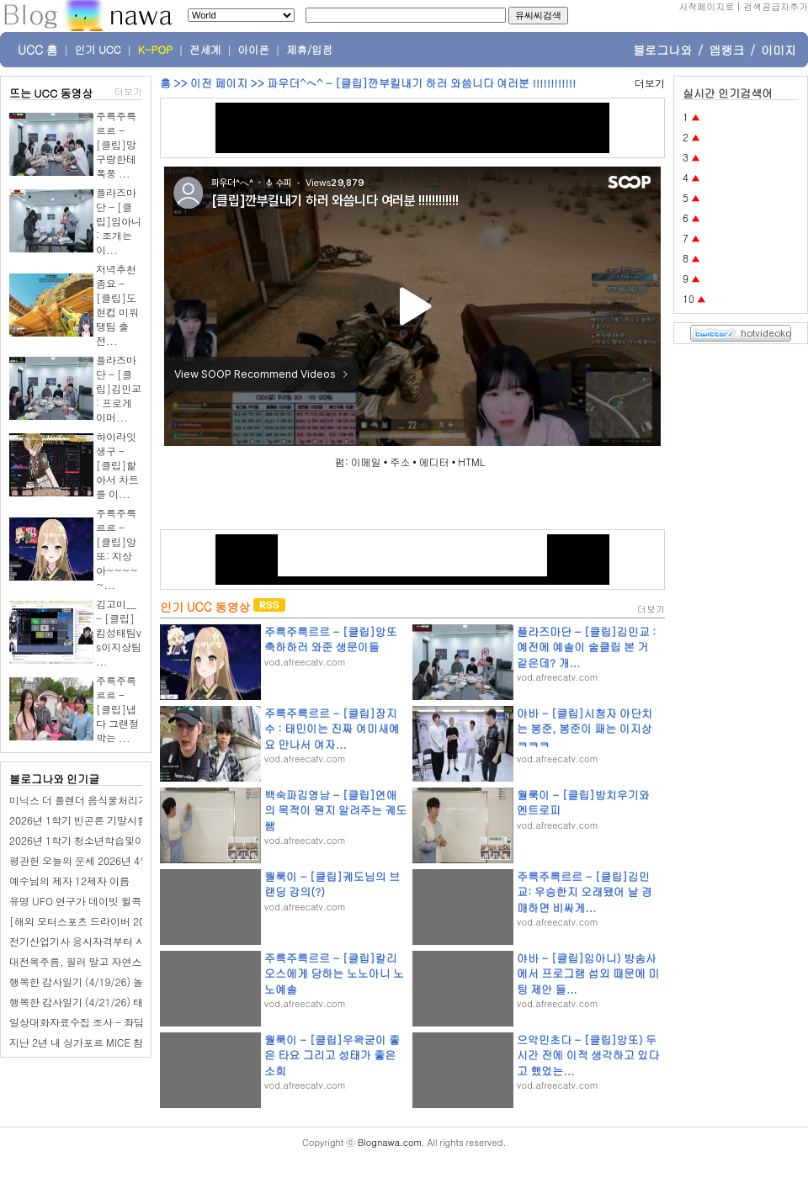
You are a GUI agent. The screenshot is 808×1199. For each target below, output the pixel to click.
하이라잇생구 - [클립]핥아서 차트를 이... (117, 465)
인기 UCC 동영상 (205, 606)
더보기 (128, 91)
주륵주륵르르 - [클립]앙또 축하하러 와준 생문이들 (330, 639)
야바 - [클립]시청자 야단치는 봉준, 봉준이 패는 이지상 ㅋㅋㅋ (584, 728)
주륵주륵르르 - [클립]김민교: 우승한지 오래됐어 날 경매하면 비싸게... (584, 891)
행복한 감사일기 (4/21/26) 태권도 (86, 1002)
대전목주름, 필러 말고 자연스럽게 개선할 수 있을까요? (133, 961)
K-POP (155, 49)
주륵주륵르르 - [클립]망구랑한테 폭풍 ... (116, 144)
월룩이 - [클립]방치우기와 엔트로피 (583, 802)
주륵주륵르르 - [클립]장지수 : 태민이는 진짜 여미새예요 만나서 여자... (332, 728)
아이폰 (254, 49)
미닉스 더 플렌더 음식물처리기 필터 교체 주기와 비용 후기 (140, 800)
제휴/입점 (309, 49)
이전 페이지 (218, 83)
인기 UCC (98, 49)
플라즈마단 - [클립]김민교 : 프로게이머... (118, 388)
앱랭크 (726, 49)
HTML (471, 461)
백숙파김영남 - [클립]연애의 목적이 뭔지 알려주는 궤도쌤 (335, 810)
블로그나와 (662, 49)
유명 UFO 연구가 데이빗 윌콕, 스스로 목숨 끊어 (116, 901)
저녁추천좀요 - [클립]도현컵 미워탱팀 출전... (117, 304)
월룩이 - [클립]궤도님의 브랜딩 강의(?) (332, 883)
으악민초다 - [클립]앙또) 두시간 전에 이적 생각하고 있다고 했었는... (588, 1055)
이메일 (366, 461)
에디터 (434, 461)
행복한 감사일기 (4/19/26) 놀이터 (86, 981)
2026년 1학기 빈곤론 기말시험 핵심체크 (99, 820)
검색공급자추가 (775, 6)
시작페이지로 (706, 6)
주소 (400, 461)
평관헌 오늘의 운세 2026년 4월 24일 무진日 (108, 860)
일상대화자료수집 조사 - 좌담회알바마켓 (101, 1022)
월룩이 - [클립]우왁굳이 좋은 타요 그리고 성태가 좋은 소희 (332, 1055)
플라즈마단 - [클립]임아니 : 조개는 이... (118, 221)
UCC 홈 (38, 49)
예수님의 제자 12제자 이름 (69, 880)
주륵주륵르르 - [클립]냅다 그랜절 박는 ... (117, 709)
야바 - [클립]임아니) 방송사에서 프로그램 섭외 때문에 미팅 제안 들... (588, 973)
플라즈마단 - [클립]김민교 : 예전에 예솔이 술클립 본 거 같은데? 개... (586, 646)
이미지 (778, 49)
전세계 (205, 49)
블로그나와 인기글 (54, 779)
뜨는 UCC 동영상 (51, 93)
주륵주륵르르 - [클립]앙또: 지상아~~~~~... (117, 549)
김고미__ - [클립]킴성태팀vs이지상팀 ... (118, 632)
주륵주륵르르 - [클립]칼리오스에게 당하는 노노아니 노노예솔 (334, 973)
